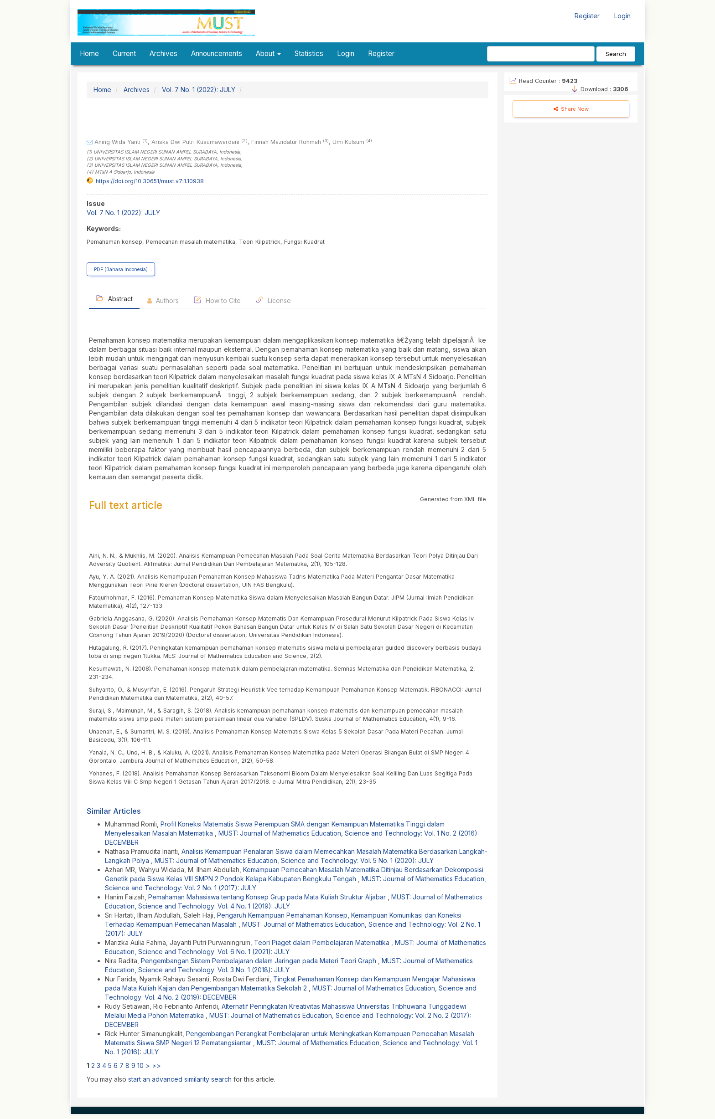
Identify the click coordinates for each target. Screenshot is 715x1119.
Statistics (309, 53)
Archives (163, 53)
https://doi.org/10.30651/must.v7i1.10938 (150, 181)
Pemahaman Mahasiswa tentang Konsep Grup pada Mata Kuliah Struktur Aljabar (268, 897)
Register (587, 16)
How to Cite (217, 300)
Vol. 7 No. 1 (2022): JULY (198, 89)
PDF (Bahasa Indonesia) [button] (121, 269)
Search (616, 53)
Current (124, 53)
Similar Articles (114, 811)
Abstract (114, 298)
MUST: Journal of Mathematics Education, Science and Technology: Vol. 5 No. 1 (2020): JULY (294, 860)
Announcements (216, 53)
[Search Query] (541, 54)
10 (140, 1065)
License (273, 300)
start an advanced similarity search (180, 1079)
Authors (163, 300)
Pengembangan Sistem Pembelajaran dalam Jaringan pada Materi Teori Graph (259, 961)
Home (89, 53)
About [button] (268, 53)
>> (156, 1065)
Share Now (571, 109)
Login (622, 16)
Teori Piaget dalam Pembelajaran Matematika (322, 942)
